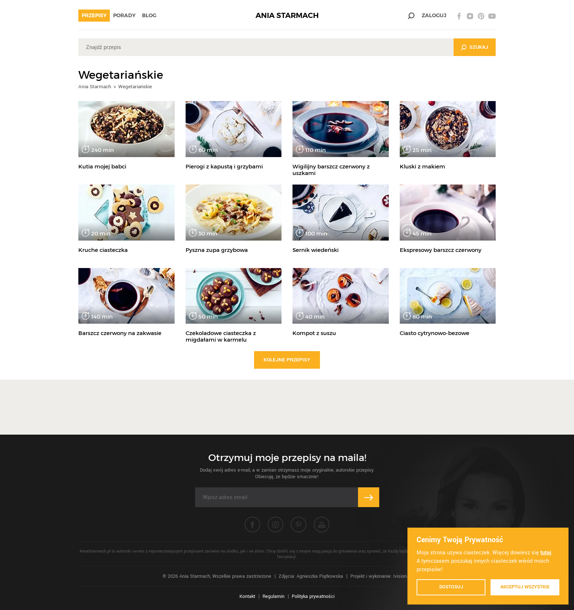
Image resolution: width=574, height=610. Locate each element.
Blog (149, 15)
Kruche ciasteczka (103, 249)
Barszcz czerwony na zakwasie (119, 333)
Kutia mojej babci (102, 166)
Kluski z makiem (422, 166)
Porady (124, 15)
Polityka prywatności (313, 596)
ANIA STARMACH (287, 15)
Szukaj (478, 47)
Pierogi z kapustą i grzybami (224, 166)
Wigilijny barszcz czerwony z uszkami (331, 169)
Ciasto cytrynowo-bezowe (434, 333)
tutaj (545, 553)
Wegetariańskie (135, 86)
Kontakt (247, 596)
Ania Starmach (94, 86)
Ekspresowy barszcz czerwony (440, 249)
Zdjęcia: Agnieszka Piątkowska (311, 576)
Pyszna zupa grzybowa (217, 249)
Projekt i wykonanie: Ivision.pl (380, 576)
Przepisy (94, 15)
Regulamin (273, 596)
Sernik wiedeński (315, 249)
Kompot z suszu (314, 333)
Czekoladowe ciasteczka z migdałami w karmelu (221, 336)
